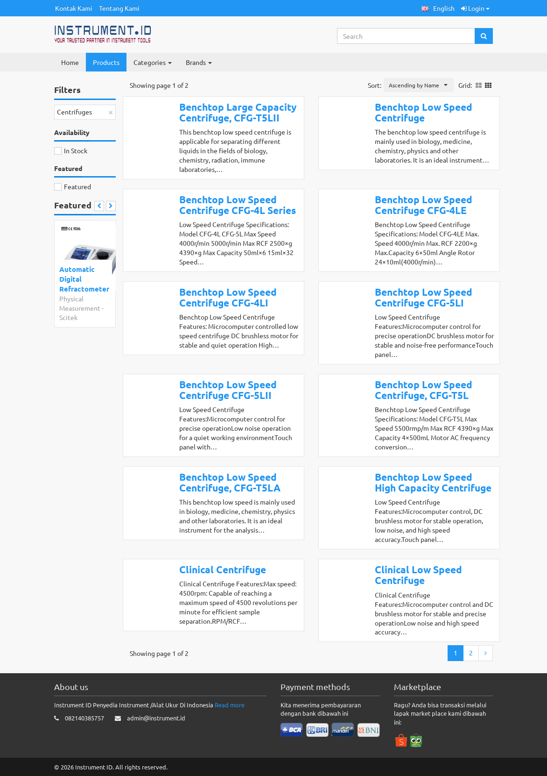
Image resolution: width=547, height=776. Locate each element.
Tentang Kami (119, 8)
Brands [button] (199, 62)
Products (106, 62)
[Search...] (406, 36)
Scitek (68, 317)
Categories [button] (152, 62)
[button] (438, 8)
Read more (230, 705)
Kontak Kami (73, 8)
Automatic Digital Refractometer (83, 279)
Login (475, 8)
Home (70, 62)
